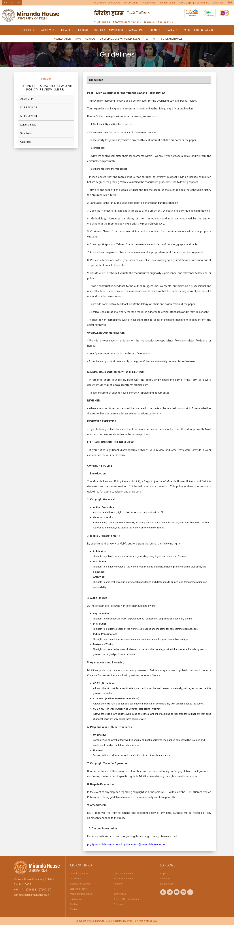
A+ (5, 2)
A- (18, 2)
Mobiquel (152, 921)
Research (46, 79)
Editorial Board (28, 124)
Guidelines (25, 141)
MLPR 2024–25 (28, 107)
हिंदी (230, 3)
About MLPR (27, 99)
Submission (26, 133)
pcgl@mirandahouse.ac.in (102, 845)
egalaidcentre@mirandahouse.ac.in (144, 845)
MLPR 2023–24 (28, 116)
